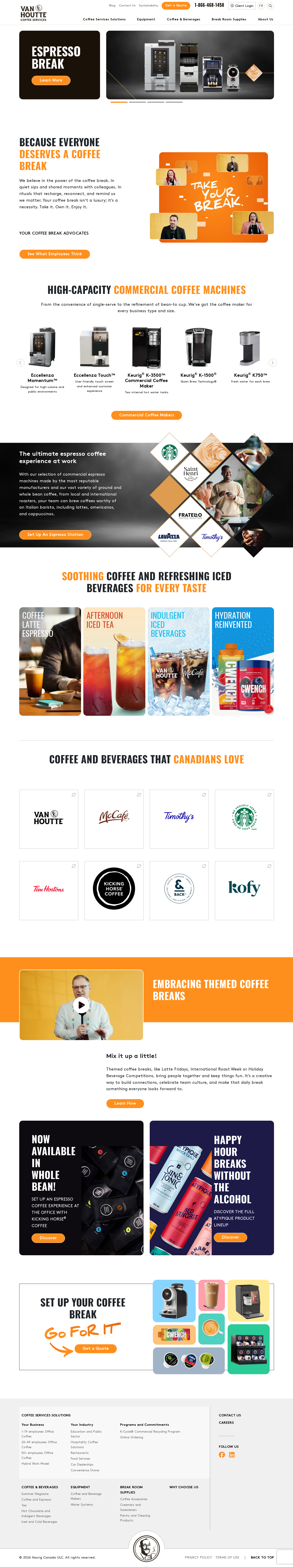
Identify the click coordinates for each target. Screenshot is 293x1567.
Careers (226, 1423)
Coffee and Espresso (36, 1499)
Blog (112, 5)
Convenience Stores (85, 1470)
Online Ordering (131, 1437)
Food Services (80, 1458)
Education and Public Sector (86, 1434)
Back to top (262, 1557)
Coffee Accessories (133, 1499)
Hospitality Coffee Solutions (84, 1445)
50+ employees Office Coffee (37, 1456)
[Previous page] (20, 363)
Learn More (51, 80)
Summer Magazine (35, 1494)
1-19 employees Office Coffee (38, 1434)
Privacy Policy (198, 1557)
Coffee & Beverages (183, 19)
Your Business (33, 1425)
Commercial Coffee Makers (146, 415)
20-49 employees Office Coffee (39, 1445)
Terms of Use (227, 1557)
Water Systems (82, 1504)
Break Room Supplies (229, 19)
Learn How (125, 1103)
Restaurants (80, 1453)
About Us (265, 19)
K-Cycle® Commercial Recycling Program (150, 1431)
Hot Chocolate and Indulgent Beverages (36, 1514)
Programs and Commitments (144, 1425)
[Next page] (273, 363)
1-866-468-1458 (209, 4)
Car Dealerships (82, 1464)
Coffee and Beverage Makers (86, 1497)
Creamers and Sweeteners (130, 1508)
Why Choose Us (183, 1487)
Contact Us (127, 5)
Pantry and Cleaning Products (135, 1518)
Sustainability (148, 5)
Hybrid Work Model (35, 1463)
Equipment (146, 19)
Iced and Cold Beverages (39, 1522)
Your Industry (82, 1425)
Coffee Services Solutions (104, 19)
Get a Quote (176, 5)
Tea (24, 1505)
